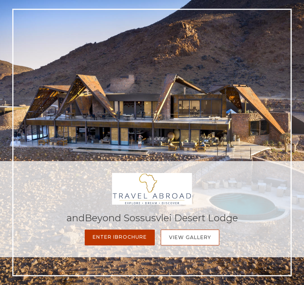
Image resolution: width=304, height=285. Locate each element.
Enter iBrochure (120, 237)
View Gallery (190, 237)
